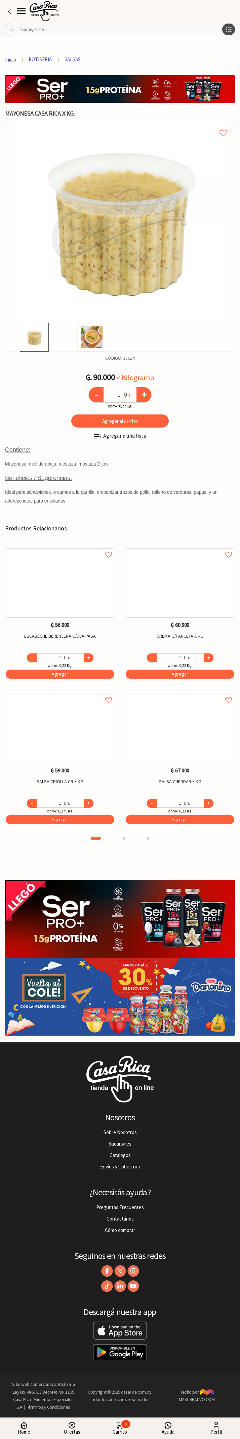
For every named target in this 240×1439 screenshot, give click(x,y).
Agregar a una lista (120, 435)
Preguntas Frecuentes (120, 1207)
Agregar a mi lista (120, 125)
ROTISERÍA (40, 59)
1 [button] (95, 838)
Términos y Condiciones (48, 1407)
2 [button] (123, 838)
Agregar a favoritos (60, 547)
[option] (120, 222)
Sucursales (120, 1144)
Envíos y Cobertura (120, 1166)
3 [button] (148, 838)
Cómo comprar (120, 1230)
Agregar (60, 674)
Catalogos (120, 1155)
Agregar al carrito (120, 421)
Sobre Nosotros (120, 1132)
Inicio (10, 59)
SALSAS (73, 59)
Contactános (120, 1218)
